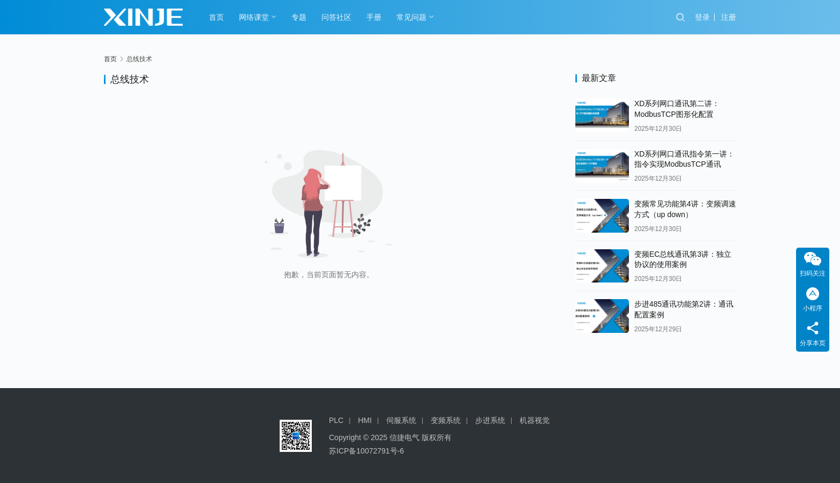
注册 (728, 17)
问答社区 (336, 17)
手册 (373, 17)
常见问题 (411, 17)
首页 (216, 17)
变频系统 (446, 420)
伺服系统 (401, 420)
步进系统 (490, 420)
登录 (702, 17)
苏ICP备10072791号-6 (366, 451)
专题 (298, 17)
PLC (336, 420)
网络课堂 (254, 17)
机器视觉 (535, 420)
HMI (365, 420)
